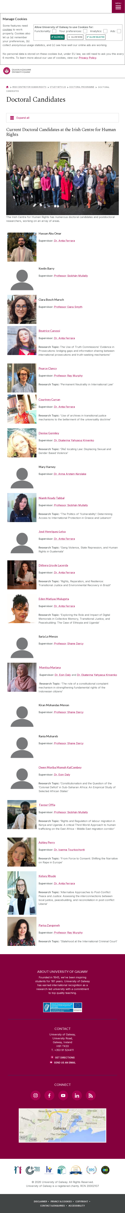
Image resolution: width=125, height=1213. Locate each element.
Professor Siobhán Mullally (71, 275)
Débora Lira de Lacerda (53, 565)
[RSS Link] (91, 1095)
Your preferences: (70, 31)
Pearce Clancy (48, 368)
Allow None (76, 37)
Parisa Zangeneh (49, 925)
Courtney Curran (49, 399)
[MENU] (118, 6)
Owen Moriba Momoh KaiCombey (60, 767)
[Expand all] (62, 117)
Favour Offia (47, 805)
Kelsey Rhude (47, 876)
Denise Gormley (49, 433)
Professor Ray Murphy (68, 375)
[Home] (7, 87)
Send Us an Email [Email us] (65, 1062)
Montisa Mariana (50, 667)
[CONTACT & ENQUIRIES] (54, 1206)
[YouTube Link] (63, 1095)
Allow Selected (96, 37)
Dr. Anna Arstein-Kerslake (70, 474)
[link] (17, 1170)
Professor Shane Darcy (68, 643)
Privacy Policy (87, 57)
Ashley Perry (47, 842)
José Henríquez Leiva (52, 531)
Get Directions (65, 1057)
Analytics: (96, 31)
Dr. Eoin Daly (63, 674)
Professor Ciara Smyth (68, 306)
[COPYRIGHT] (83, 1201)
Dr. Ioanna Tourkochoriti (69, 849)
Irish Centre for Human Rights (29, 87)
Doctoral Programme (81, 87)
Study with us (58, 87)
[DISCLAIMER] (42, 1201)
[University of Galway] (17, 71)
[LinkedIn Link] (77, 1095)
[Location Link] (62, 1140)
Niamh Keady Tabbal (51, 498)
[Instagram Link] (35, 1095)
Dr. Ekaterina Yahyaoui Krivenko (74, 440)
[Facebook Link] (49, 1095)
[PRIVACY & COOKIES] (63, 1201)
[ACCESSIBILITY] (77, 1206)
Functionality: (43, 31)
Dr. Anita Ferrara (64, 240)
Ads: (113, 31)
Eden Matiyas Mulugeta (54, 599)
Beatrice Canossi (49, 330)
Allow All (59, 37)
